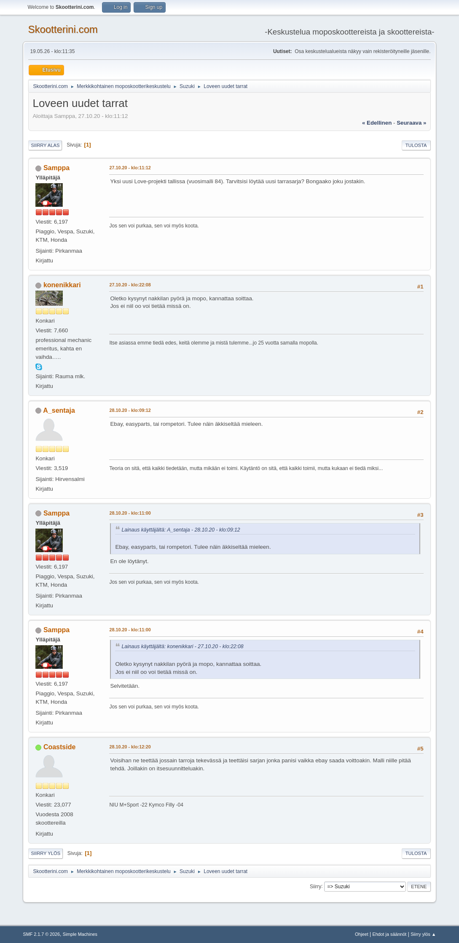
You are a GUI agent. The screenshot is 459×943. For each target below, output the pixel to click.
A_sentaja (59, 410)
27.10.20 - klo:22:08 (129, 284)
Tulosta (416, 145)
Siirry (315, 886)
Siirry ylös (45, 853)
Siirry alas (45, 145)
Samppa (56, 167)
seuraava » (411, 123)
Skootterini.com (62, 29)
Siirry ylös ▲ (423, 934)
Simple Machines (80, 934)
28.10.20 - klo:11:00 (129, 513)
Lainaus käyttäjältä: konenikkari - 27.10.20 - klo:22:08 (182, 646)
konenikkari (62, 285)
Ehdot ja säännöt (389, 934)
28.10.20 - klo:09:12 (129, 410)
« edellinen (377, 123)
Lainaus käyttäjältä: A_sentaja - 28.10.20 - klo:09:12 (180, 530)
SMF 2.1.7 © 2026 (41, 934)
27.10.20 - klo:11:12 (129, 167)
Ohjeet (361, 934)
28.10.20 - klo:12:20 (129, 746)
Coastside (59, 747)
